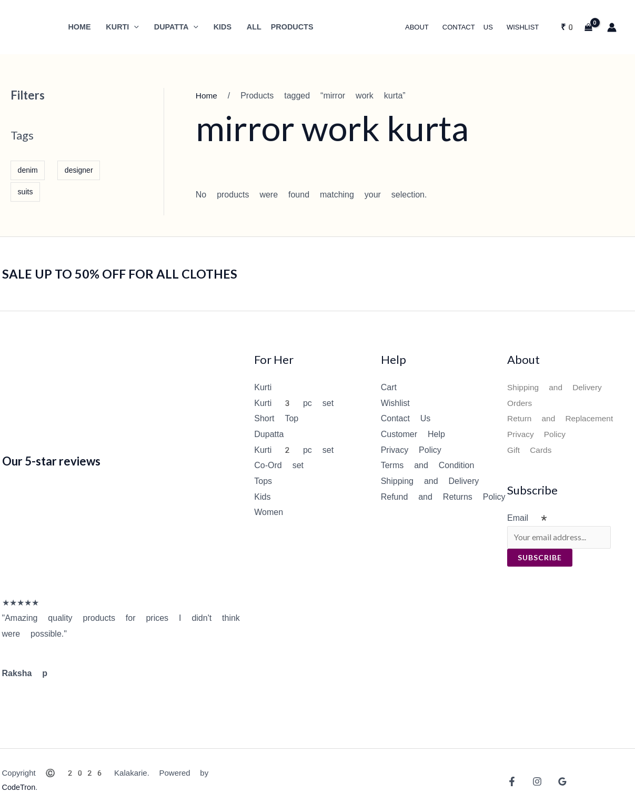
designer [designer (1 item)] (79, 170)
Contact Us (406, 418)
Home (207, 96)
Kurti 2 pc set (294, 450)
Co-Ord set (279, 465)
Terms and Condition (428, 465)
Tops (263, 481)
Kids (262, 497)
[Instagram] (534, 781)
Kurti (262, 387)
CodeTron (19, 787)
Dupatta (269, 434)
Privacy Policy (411, 450)
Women (268, 512)
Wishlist (395, 403)
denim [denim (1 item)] (28, 170)
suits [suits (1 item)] (25, 191)
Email (528, 518)
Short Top (276, 418)
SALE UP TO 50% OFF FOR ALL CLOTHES (129, 273)
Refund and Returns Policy (443, 497)
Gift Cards (530, 450)
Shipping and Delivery (430, 481)
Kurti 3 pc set (294, 403)
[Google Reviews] (557, 781)
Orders (520, 403)
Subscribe (540, 558)
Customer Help (413, 434)
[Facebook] (512, 781)
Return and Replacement (562, 418)
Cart (389, 387)
